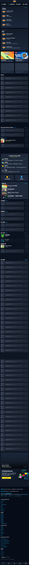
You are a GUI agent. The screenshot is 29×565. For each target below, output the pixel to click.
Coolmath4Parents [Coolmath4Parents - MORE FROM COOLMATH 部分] (4, 547)
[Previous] (24, 467)
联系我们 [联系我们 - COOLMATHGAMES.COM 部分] (2, 509)
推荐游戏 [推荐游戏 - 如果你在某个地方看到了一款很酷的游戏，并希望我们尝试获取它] (2, 489)
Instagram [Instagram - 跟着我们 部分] (2, 552)
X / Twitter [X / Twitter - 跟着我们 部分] (2, 551)
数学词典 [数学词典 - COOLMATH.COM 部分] (2, 530)
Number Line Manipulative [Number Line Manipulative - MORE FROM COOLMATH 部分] (5, 542)
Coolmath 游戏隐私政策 (6, 493)
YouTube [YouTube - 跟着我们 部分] (2, 555)
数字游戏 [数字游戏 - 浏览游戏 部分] (2, 516)
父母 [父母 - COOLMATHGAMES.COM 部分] (1, 503)
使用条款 (6, 495)
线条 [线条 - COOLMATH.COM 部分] (1, 531)
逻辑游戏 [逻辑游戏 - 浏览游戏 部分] (2, 517)
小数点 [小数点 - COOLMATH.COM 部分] (2, 534)
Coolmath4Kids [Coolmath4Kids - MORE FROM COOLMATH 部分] (3, 538)
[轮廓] (20, 563)
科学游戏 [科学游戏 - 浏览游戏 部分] (2, 521)
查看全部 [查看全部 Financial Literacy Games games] (15, 127)
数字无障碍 (10, 171)
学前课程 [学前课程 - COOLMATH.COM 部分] (2, 529)
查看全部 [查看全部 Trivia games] (5, 138)
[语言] (26, 563)
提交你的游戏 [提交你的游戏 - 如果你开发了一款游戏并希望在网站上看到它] (3, 491)
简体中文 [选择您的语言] (5, 557)
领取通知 (2, 495)
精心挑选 (11, 160)
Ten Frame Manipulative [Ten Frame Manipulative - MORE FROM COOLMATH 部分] (4, 539)
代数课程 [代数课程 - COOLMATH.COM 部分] (2, 526)
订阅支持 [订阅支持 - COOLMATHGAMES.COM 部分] (2, 505)
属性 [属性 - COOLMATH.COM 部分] (1, 535)
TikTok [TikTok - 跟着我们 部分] (2, 550)
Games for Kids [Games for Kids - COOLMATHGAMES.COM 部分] (3, 500)
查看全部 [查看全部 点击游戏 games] (6, 200)
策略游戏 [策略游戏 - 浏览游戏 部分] (2, 513)
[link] (14, 12)
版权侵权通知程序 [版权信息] (25, 494)
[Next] (26, 467)
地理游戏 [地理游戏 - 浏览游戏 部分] (2, 522)
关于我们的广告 (10, 495)
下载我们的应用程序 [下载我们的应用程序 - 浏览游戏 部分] (4, 523)
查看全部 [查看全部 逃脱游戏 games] (6, 211)
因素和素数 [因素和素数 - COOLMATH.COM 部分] (2, 532)
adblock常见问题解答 (17, 495)
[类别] (9, 563)
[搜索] (14, 563)
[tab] (25, 127)
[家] (14, 1)
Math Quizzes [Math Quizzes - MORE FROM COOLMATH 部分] (3, 544)
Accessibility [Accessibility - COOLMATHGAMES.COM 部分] (3, 510)
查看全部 (25, 7)
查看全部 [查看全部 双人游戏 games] (6, 222)
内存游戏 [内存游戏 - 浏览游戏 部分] (2, 518)
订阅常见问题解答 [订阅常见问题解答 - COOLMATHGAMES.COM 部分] (3, 504)
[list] (14, 356)
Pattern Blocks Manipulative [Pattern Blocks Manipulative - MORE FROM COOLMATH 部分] (5, 543)
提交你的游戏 (6, 477)
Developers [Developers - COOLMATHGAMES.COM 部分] (2, 508)
